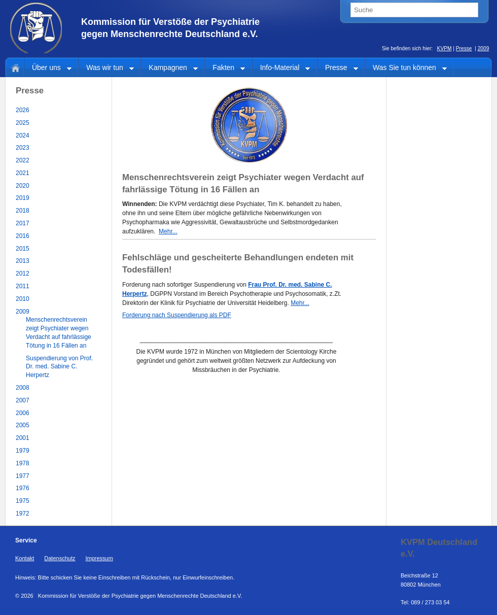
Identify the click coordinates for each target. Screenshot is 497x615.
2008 (22, 387)
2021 (22, 173)
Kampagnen (169, 68)
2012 (22, 273)
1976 (22, 488)
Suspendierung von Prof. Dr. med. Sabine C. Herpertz (59, 367)
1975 (22, 500)
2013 (22, 260)
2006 (22, 413)
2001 (22, 437)
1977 (22, 476)
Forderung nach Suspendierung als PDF (176, 315)
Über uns (48, 68)
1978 (22, 463)
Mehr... (168, 231)
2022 (22, 160)
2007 (22, 400)
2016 (22, 236)
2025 (22, 122)
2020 (22, 185)
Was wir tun (106, 68)
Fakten (225, 68)
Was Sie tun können (406, 68)
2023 (22, 147)
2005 (22, 425)
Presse (464, 48)
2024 (22, 135)
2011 (22, 286)
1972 (22, 513)
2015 (22, 248)
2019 (22, 197)
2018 (22, 210)
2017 (22, 223)
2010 (22, 298)
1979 (22, 450)
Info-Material (281, 68)
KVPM (444, 48)
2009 (483, 48)
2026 (22, 110)
